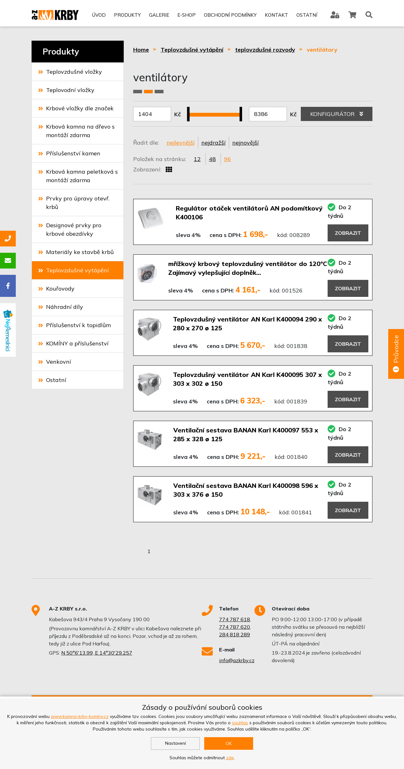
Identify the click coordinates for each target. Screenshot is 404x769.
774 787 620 (234, 627)
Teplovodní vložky (66, 90)
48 (212, 159)
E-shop (186, 15)
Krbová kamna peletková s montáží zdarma (78, 176)
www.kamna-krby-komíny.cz (80, 716)
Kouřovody (56, 288)
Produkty (127, 15)
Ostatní (306, 15)
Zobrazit (348, 233)
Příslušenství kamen (69, 153)
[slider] (190, 110)
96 (227, 159)
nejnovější (245, 142)
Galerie (159, 15)
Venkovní (54, 361)
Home (141, 49)
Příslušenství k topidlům (74, 325)
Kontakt (276, 15)
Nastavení (175, 743)
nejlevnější (181, 142)
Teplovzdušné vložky (70, 71)
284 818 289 (234, 634)
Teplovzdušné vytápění (73, 270)
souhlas (240, 723)
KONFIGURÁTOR (336, 114)
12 (197, 159)
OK (229, 743)
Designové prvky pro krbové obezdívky (69, 229)
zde (230, 757)
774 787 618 (234, 619)
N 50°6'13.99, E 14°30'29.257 (96, 653)
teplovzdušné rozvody (265, 49)
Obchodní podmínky (230, 15)
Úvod (99, 15)
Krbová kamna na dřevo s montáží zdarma (76, 131)
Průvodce (396, 354)
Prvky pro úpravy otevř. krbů (74, 203)
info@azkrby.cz (236, 660)
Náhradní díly (60, 306)
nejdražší (213, 142)
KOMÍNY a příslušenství (73, 343)
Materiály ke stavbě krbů (76, 252)
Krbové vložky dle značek (76, 108)
